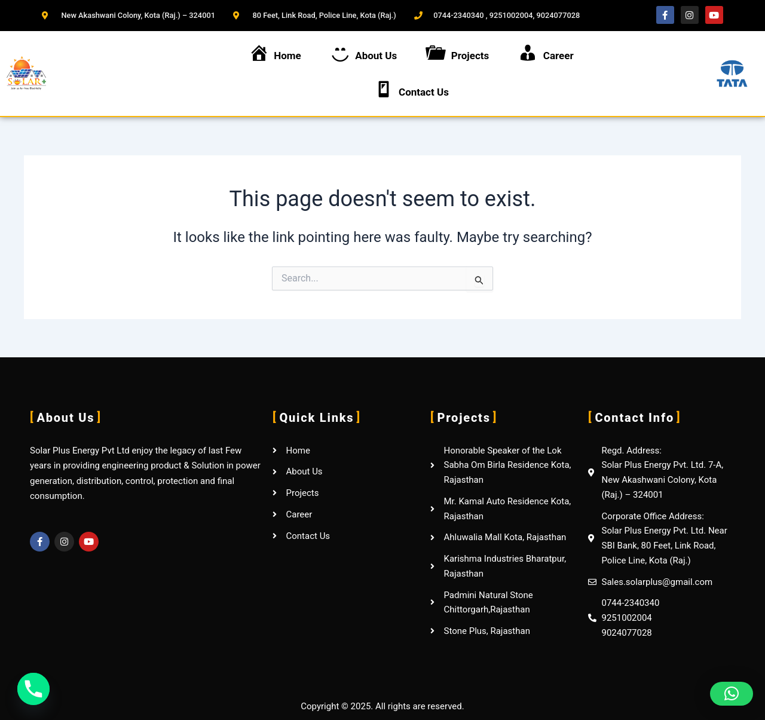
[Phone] (33, 689)
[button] (731, 694)
